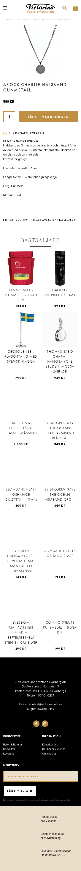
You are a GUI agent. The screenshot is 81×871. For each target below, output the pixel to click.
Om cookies (49, 754)
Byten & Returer (12, 744)
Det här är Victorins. (54, 749)
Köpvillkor (9, 749)
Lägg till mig (19, 791)
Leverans (8, 754)
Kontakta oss (50, 744)
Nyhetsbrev (11, 765)
